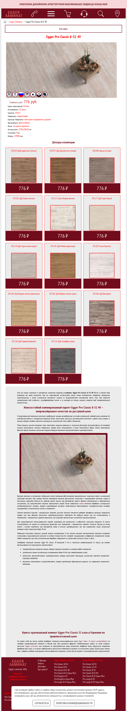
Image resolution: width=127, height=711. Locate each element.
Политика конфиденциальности (17, 675)
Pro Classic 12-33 (90, 667)
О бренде (42, 660)
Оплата (41, 663)
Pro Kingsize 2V (60, 676)
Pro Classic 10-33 (90, 664)
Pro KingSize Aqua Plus (64, 678)
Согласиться (42, 703)
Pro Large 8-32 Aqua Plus (64, 681)
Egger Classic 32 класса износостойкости (93, 641)
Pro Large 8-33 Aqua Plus (93, 681)
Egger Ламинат (16, 21)
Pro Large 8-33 (89, 678)
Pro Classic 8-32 (60, 667)
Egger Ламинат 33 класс (93, 660)
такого (81, 503)
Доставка (42, 666)
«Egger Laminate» (31, 646)
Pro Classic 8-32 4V (62, 670)
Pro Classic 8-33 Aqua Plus (94, 676)
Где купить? (43, 669)
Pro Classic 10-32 (61, 664)
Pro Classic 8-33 (89, 670)
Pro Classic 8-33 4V (90, 673)
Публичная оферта (18, 679)
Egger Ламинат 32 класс (64, 660)
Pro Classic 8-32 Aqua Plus (65, 673)
